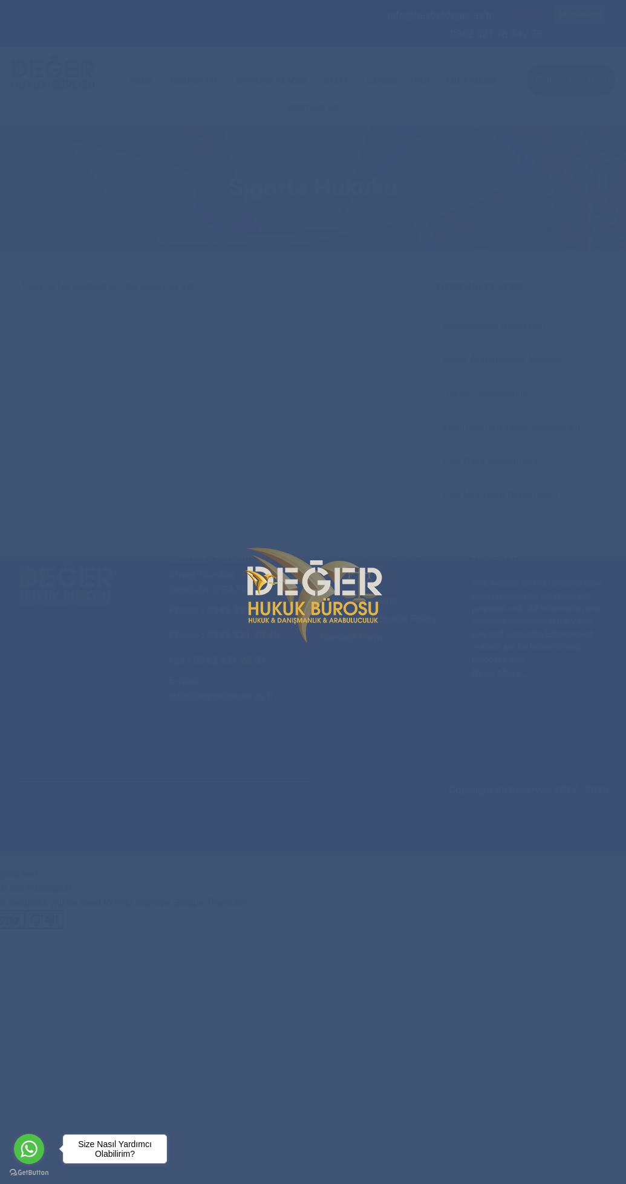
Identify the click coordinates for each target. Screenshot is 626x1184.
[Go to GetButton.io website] (29, 1172)
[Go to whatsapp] (29, 1149)
